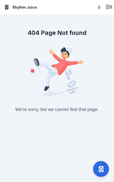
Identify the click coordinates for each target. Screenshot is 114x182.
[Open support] (101, 169)
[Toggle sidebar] (7, 7)
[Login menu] (109, 7)
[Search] (99, 7)
